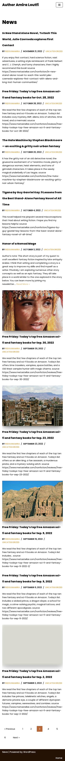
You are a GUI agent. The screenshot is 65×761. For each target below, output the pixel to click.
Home (59, 758)
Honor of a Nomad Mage (19, 243)
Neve (5, 752)
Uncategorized (54, 51)
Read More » (23, 284)
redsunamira (12, 51)
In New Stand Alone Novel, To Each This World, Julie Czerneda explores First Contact (29, 39)
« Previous (9, 728)
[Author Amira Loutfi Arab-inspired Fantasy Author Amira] (20, 5)
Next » (16, 737)
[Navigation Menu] (59, 4)
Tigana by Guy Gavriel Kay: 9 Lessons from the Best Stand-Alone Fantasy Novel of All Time (32, 198)
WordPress (29, 752)
